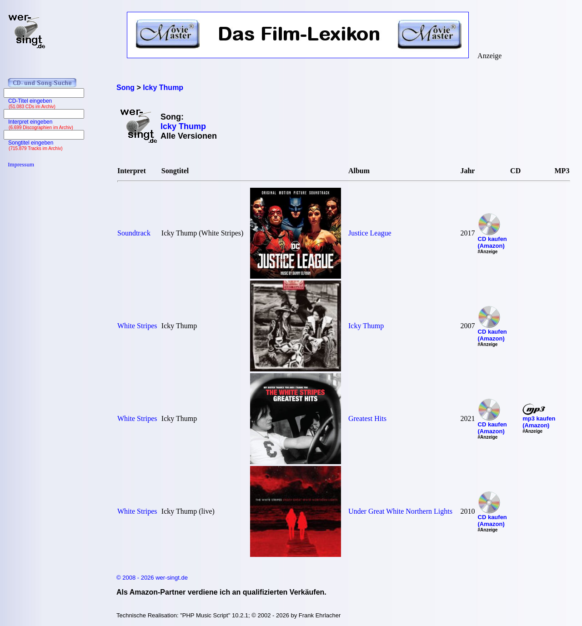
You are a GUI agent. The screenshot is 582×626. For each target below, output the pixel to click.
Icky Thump (366, 326)
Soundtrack (134, 233)
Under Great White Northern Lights (400, 511)
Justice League (369, 233)
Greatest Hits (367, 418)
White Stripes (137, 326)
